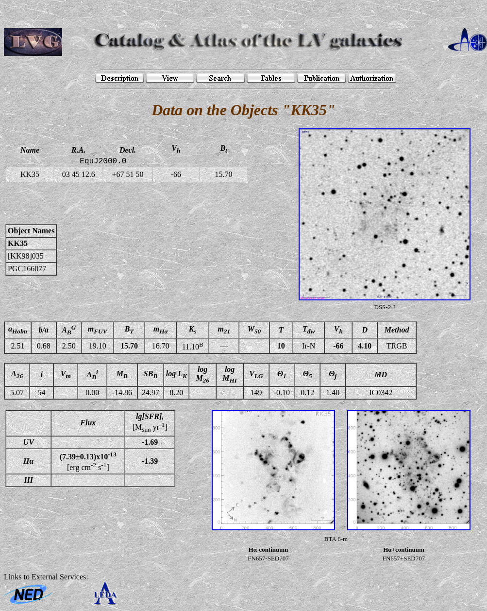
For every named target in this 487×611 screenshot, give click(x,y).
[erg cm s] (88, 461)
